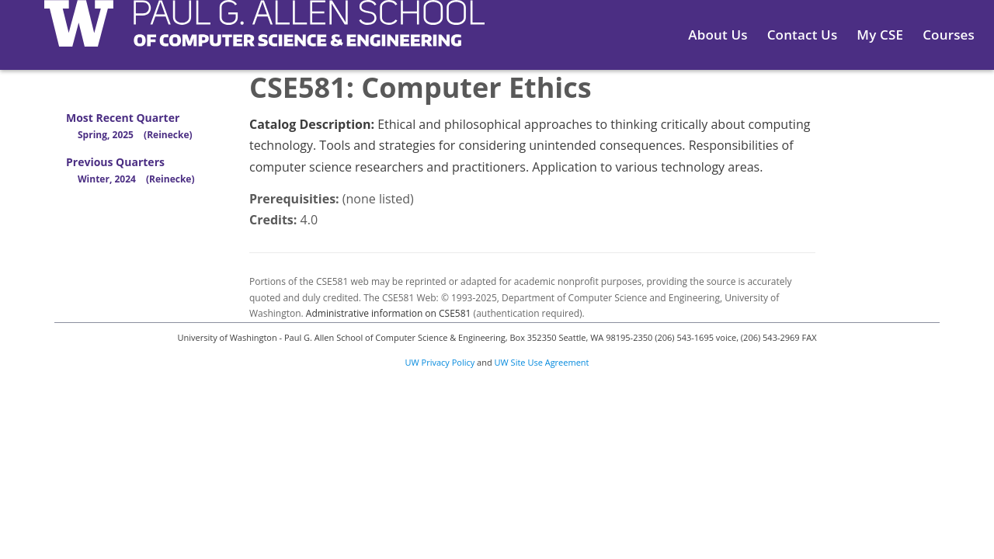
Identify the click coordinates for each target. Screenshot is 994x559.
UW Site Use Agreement (542, 362)
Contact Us (802, 34)
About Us (717, 34)
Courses (949, 34)
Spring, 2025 (135, 134)
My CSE (880, 34)
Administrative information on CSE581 (388, 313)
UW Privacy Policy (440, 362)
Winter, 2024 (136, 179)
